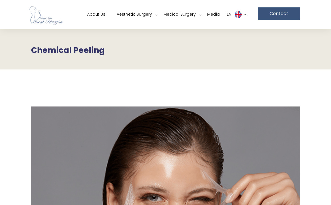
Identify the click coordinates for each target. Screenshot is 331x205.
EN (236, 14)
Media (213, 14)
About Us (96, 14)
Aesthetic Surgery (134, 14)
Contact (279, 13)
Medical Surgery (179, 14)
